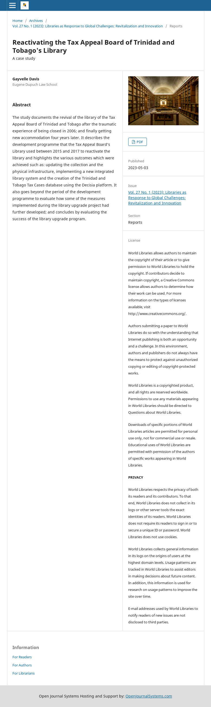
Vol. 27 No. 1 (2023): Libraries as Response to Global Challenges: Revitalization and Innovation (87, 26)
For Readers (22, 657)
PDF (139, 141)
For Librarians (23, 673)
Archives (36, 20)
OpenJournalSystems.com (149, 696)
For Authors (22, 665)
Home (17, 20)
